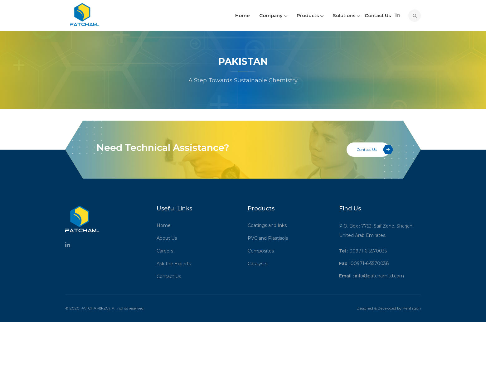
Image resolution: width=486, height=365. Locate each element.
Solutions (346, 15)
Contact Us (378, 15)
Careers (167, 254)
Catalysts (260, 266)
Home (242, 15)
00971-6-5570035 (368, 254)
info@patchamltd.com (379, 278)
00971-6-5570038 (370, 266)
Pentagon (412, 311)
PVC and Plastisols (270, 241)
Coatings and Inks (269, 228)
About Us (169, 241)
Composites (263, 254)
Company (273, 15)
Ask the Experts (176, 266)
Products (310, 15)
